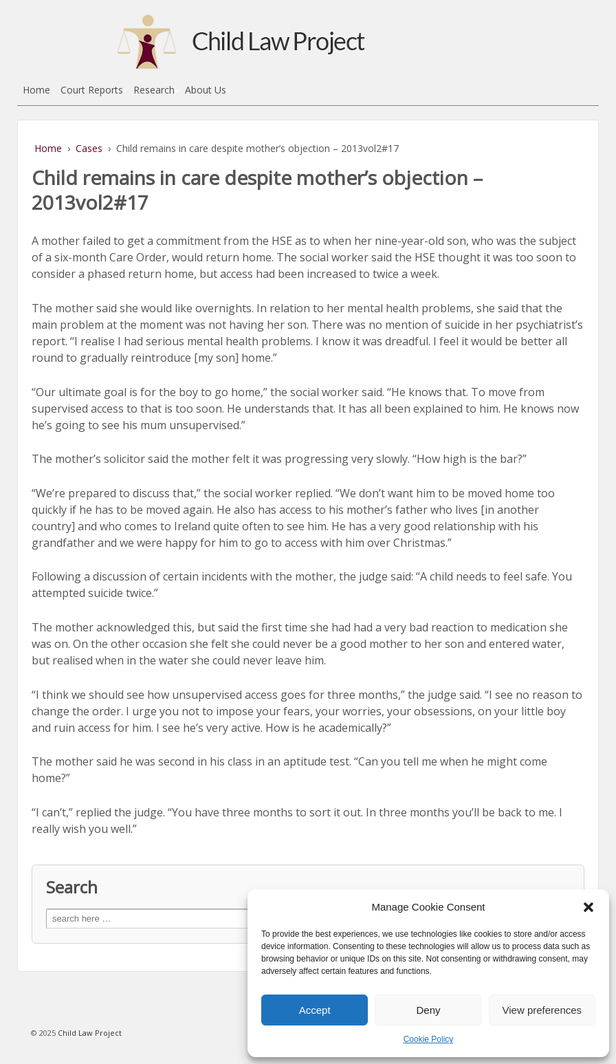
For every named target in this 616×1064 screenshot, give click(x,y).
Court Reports (91, 89)
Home (36, 89)
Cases (89, 148)
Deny (428, 1010)
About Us (205, 89)
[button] (588, 907)
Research (154, 89)
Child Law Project (89, 1033)
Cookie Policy (429, 1039)
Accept (315, 1010)
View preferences (542, 1010)
